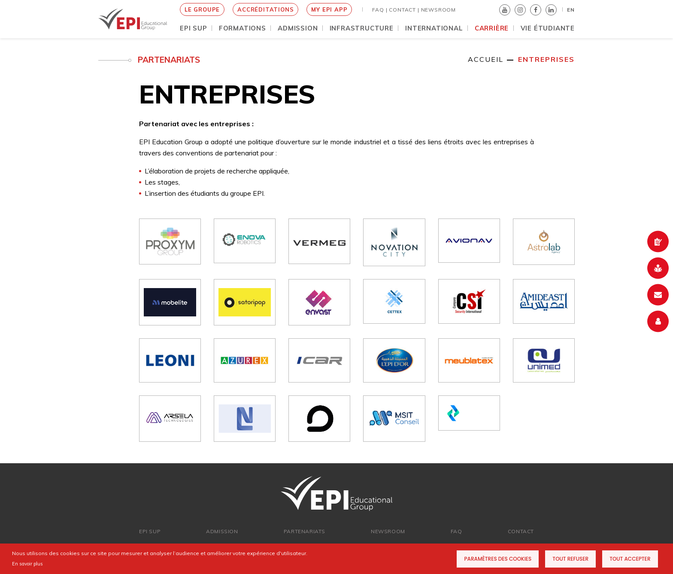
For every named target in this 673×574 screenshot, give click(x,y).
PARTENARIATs (304, 531)
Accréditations (265, 9)
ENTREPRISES (546, 59)
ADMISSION (222, 531)
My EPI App (329, 9)
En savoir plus (27, 564)
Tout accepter (629, 558)
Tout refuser (570, 558)
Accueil (485, 59)
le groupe (202, 9)
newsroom (388, 531)
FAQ (456, 531)
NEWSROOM (438, 9)
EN (571, 9)
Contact (521, 531)
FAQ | (379, 9)
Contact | (404, 9)
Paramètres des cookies (497, 558)
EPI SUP (150, 531)
